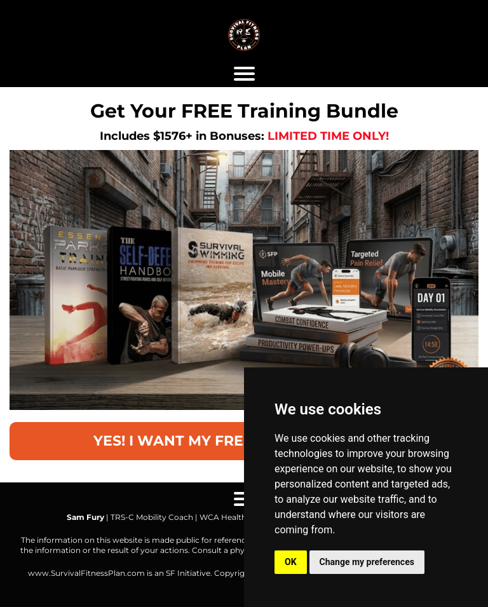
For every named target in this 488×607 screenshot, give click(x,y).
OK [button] (291, 562)
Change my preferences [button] (367, 562)
